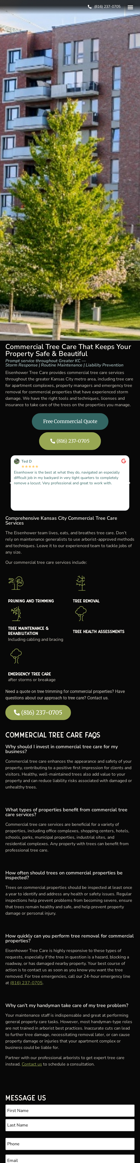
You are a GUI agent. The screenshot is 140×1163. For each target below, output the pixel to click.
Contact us (32, 1064)
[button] (130, 7)
